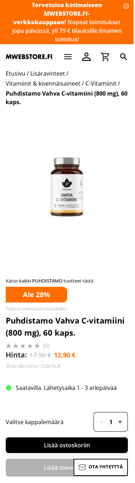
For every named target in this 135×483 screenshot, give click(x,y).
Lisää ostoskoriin (67, 445)
